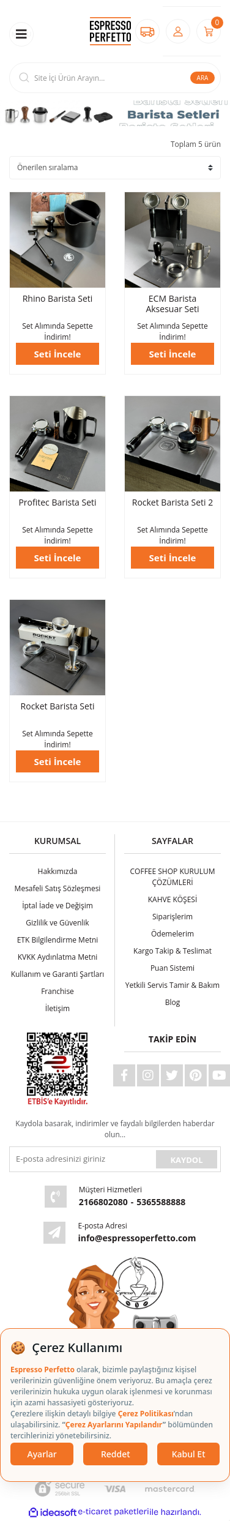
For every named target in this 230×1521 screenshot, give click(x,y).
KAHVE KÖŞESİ (173, 899)
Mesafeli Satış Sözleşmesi (58, 888)
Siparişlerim (172, 916)
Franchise (57, 991)
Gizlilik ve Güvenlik (57, 922)
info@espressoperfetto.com (137, 1238)
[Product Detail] (57, 240)
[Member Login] (178, 31)
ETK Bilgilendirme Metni (57, 940)
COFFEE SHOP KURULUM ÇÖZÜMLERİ (172, 877)
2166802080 (103, 1202)
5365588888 (160, 1202)
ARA (203, 77)
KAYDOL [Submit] (186, 1159)
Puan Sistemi (172, 968)
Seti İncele (57, 354)
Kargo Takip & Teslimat (172, 951)
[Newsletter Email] (81, 1159)
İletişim (57, 1008)
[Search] (115, 77)
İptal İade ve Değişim (57, 905)
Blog (172, 1002)
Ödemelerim (172, 934)
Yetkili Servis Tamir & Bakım (172, 985)
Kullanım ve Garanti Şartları (58, 974)
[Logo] (110, 31)
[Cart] (208, 31)
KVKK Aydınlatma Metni (58, 957)
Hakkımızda (58, 871)
